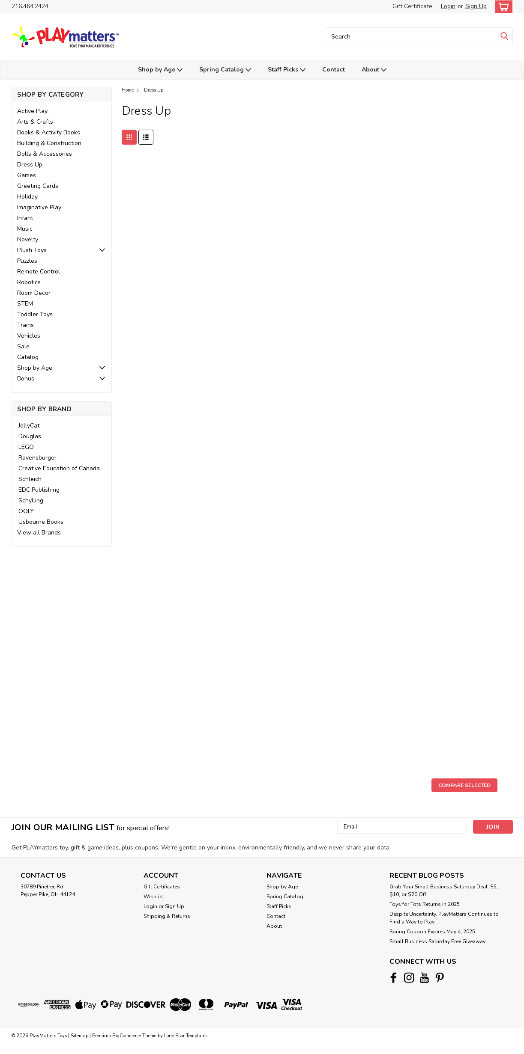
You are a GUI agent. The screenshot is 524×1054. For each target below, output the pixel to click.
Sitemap (79, 1036)
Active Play (32, 111)
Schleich (30, 479)
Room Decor (34, 293)
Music (25, 229)
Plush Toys (32, 250)
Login (448, 6)
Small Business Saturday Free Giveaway (437, 941)
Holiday (27, 197)
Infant (25, 218)
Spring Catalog (225, 69)
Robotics (29, 282)
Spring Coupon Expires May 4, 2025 (432, 931)
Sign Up (476, 6)
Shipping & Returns (167, 916)
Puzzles (27, 261)
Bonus (25, 378)
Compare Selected (464, 785)
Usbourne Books (40, 522)
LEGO (26, 447)
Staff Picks (286, 69)
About (374, 69)
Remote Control (38, 271)
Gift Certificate (412, 6)
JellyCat (28, 426)
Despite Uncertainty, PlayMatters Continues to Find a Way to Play (444, 918)
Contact (333, 69)
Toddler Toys (35, 314)
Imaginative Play (39, 207)
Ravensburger (37, 458)
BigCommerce (126, 1036)
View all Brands (39, 532)
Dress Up (29, 164)
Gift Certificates (162, 886)
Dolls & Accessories (44, 154)
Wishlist (154, 896)
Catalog (28, 357)
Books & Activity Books (48, 132)
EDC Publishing (39, 490)
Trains (25, 325)
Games (26, 175)
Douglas (29, 436)
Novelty (27, 239)
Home (128, 90)
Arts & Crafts (35, 122)
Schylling (30, 500)
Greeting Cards (37, 186)
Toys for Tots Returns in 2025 (424, 904)
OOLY (26, 511)
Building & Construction (49, 143)
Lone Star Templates (185, 1036)
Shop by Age (160, 69)
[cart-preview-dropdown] (502, 6)
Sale (23, 346)
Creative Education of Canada (59, 468)
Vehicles (28, 336)
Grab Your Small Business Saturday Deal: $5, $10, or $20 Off (443, 890)
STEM (25, 304)
